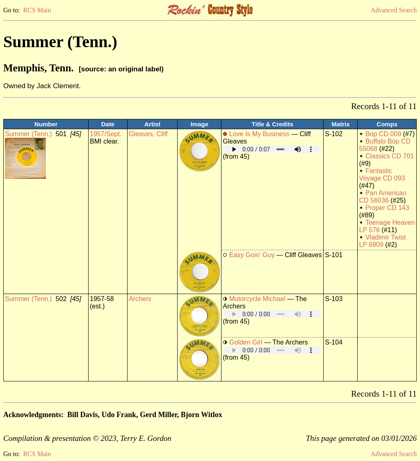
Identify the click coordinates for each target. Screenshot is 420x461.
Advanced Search (394, 10)
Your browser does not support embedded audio (272, 149)
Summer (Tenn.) (28, 133)
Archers (140, 298)
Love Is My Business (259, 133)
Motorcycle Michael (257, 298)
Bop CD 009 (383, 133)
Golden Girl (245, 342)
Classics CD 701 (389, 156)
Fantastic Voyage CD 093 (382, 174)
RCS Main (37, 10)
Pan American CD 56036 (382, 196)
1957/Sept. (105, 133)
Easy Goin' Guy (252, 254)
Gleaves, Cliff (148, 133)
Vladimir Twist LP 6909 (382, 241)
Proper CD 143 (387, 207)
